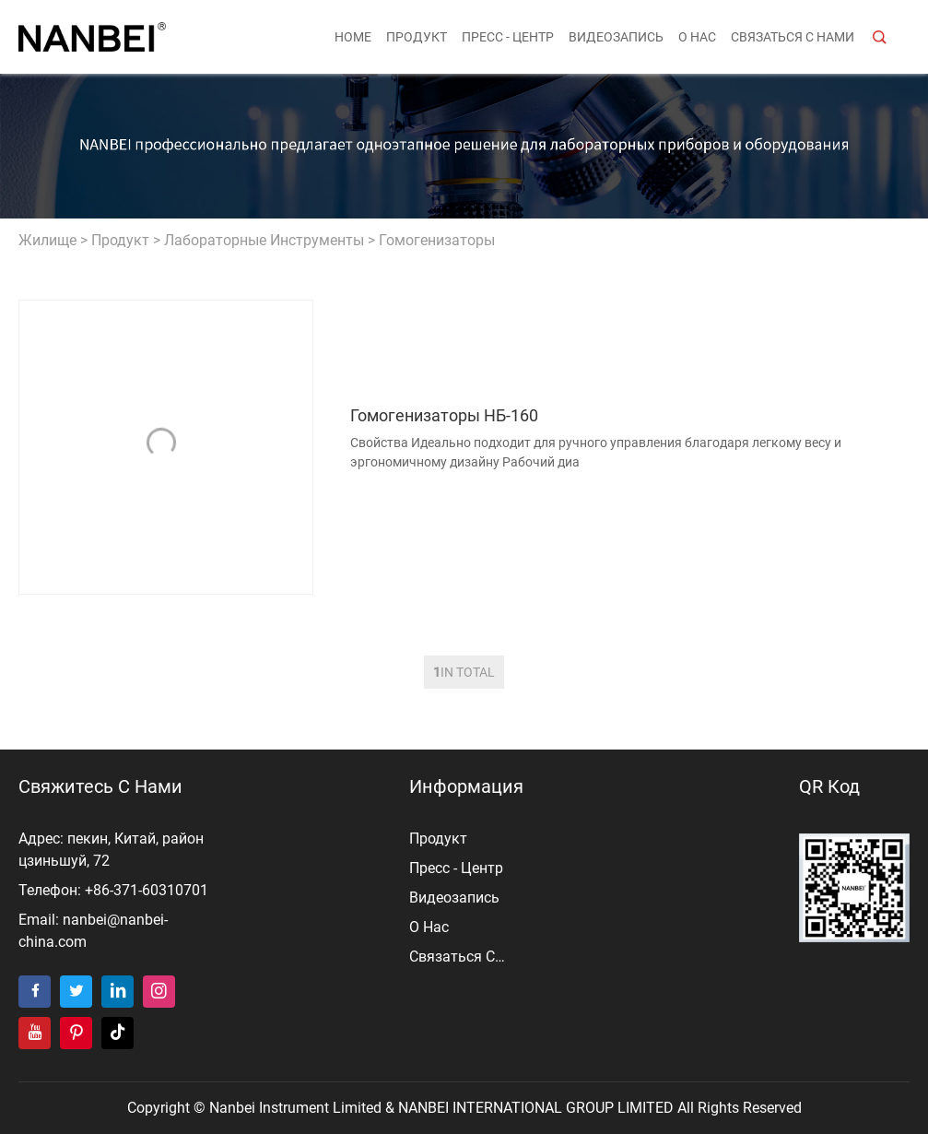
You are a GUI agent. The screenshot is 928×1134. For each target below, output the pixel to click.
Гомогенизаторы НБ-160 (444, 415)
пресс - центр (508, 37)
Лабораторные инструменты (264, 240)
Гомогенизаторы (437, 240)
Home (353, 37)
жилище (47, 240)
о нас (697, 37)
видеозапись (616, 37)
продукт (416, 37)
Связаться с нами (792, 37)
